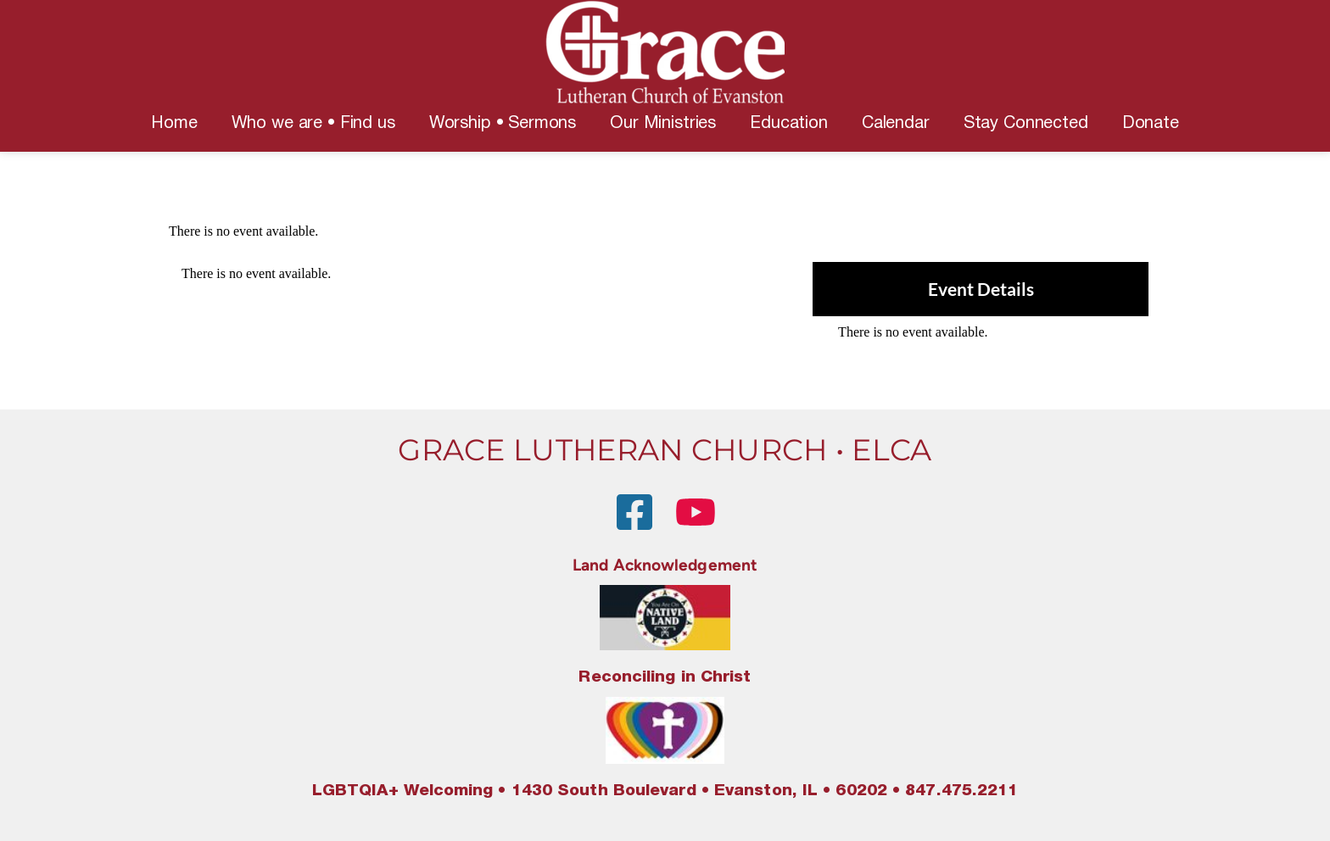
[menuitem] (174, 124)
